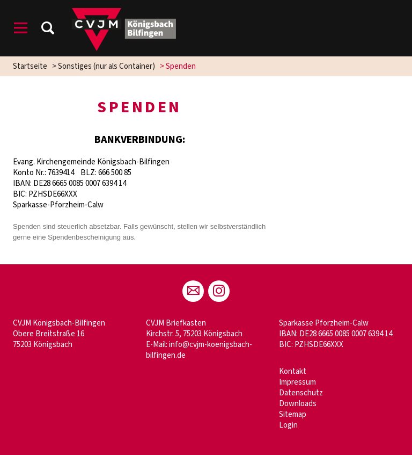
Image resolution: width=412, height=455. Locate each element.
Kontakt (292, 371)
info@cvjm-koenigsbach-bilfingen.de (199, 350)
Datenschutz (301, 393)
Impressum (297, 382)
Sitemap (292, 414)
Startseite (30, 66)
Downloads (298, 403)
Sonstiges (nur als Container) (106, 66)
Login (288, 425)
